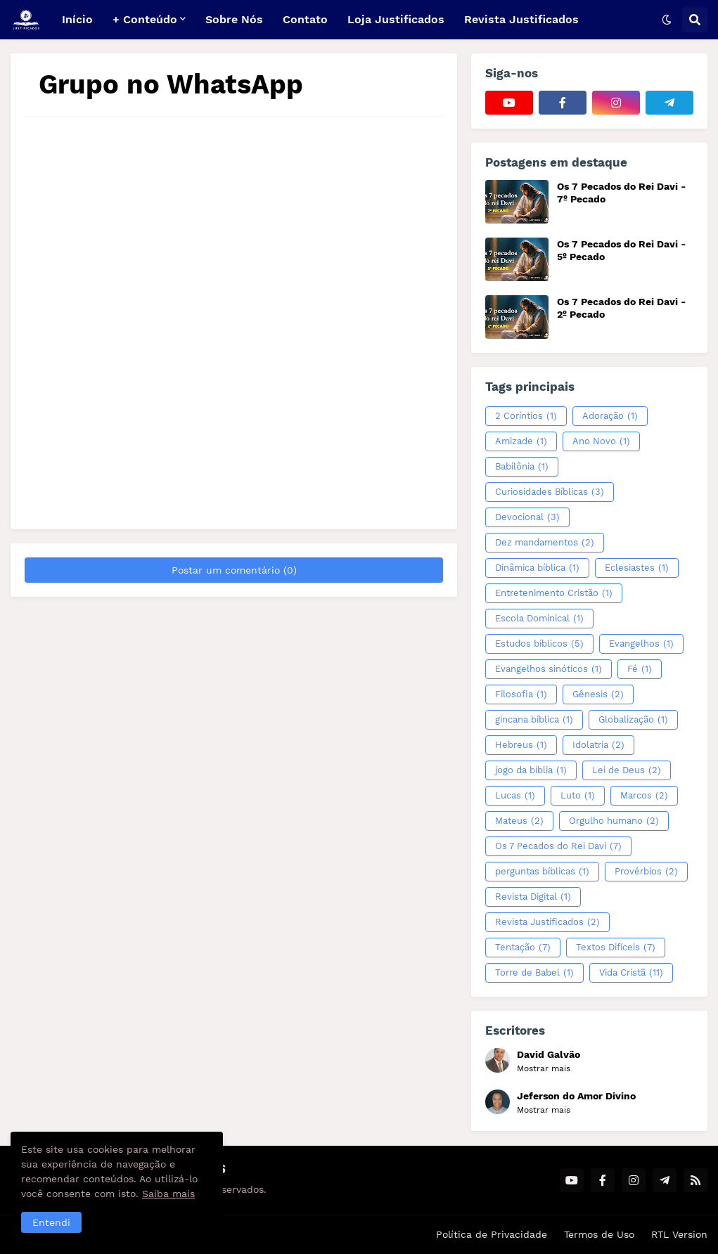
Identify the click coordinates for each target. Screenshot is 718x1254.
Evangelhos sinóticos (548, 669)
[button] (666, 19)
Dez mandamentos (544, 543)
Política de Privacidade (491, 1234)
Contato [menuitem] (305, 19)
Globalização (633, 720)
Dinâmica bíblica (537, 568)
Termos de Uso (599, 1234)
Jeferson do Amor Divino (576, 1095)
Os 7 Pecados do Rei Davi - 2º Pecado (621, 308)
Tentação (523, 947)
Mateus (519, 821)
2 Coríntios (526, 416)
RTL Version (679, 1234)
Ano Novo (601, 441)
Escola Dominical (539, 618)
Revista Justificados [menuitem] (521, 19)
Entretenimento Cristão (554, 593)
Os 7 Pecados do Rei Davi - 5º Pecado (621, 250)
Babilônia (522, 467)
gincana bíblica (534, 720)
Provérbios (646, 871)
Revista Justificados (547, 922)
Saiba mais (168, 1193)
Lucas (515, 796)
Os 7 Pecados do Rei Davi (558, 846)
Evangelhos (641, 644)
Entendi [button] (51, 1222)
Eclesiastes (637, 568)
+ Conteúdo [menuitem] (145, 19)
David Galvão (548, 1054)
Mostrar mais (543, 1068)
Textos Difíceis (615, 947)
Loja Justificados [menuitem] (395, 19)
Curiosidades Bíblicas (549, 492)
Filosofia (521, 694)
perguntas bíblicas (542, 871)
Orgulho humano (614, 821)
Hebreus (521, 745)
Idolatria (598, 745)
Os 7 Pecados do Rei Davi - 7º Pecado (621, 193)
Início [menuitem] (77, 19)
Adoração (610, 416)
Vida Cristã (631, 973)
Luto (577, 796)
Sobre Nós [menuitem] (234, 19)
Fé (639, 669)
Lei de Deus (626, 770)
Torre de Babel (534, 973)
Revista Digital (533, 897)
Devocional (527, 517)
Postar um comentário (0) (234, 570)
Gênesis (598, 694)
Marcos (644, 796)
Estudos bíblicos (539, 644)
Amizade (521, 441)
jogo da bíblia (531, 770)
